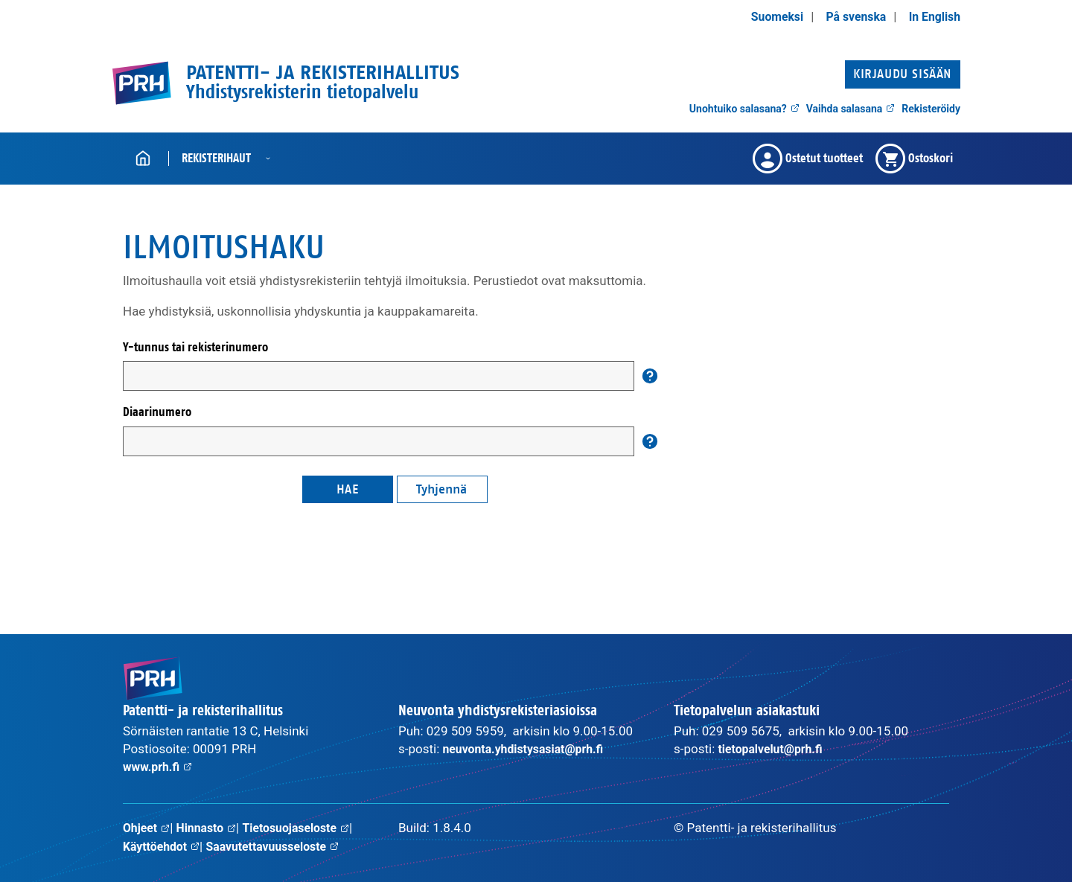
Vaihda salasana (851, 109)
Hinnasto (211, 827)
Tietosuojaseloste (306, 827)
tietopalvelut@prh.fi (774, 748)
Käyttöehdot (164, 845)
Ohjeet (148, 827)
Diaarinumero (157, 412)
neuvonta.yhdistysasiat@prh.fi (529, 748)
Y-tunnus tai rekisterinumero (195, 347)
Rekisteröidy (931, 109)
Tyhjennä (441, 489)
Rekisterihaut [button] (216, 158)
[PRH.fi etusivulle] (141, 83)
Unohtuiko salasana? (744, 109)
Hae (347, 489)
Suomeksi (766, 16)
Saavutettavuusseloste (282, 845)
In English (932, 16)
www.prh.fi (160, 766)
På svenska (849, 16)
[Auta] (650, 376)
